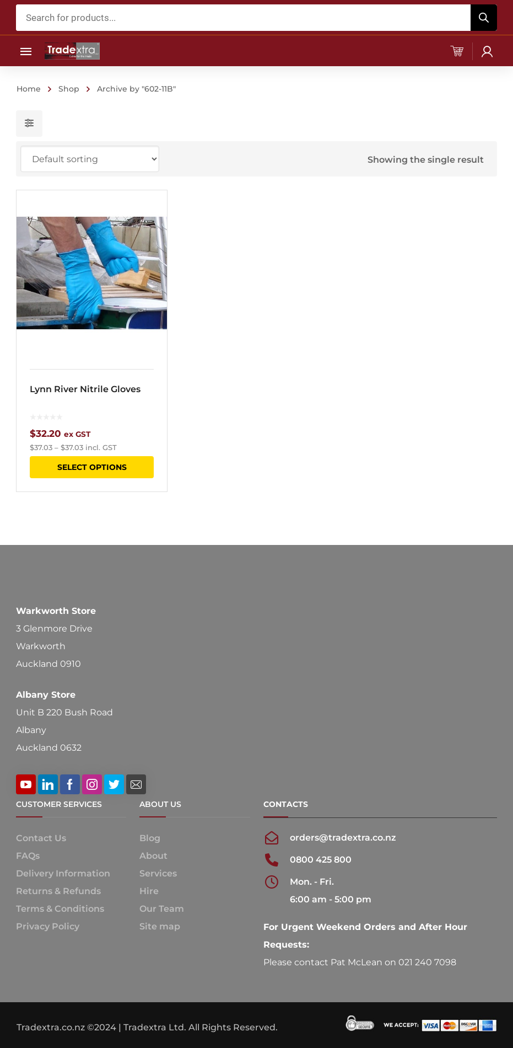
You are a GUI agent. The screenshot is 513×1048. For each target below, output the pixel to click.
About (153, 856)
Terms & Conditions (60, 908)
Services (158, 873)
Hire (149, 891)
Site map (159, 926)
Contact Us (41, 838)
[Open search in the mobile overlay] (256, 17)
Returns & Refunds (58, 891)
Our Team (161, 908)
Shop (68, 89)
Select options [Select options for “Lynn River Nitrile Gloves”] (92, 467)
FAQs (28, 856)
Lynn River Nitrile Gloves (85, 389)
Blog (149, 838)
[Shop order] (89, 159)
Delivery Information (63, 873)
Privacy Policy (47, 926)
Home (29, 89)
